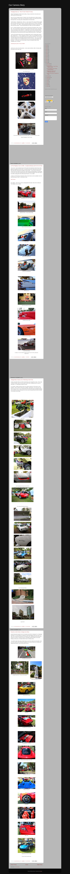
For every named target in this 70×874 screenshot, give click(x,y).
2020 (47, 53)
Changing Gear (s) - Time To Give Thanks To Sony (22, 11)
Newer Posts (14, 864)
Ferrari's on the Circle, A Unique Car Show (20, 632)
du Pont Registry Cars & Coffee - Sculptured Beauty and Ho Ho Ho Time (26, 165)
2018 (47, 56)
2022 (47, 50)
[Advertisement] (26, 154)
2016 (47, 59)
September (49, 77)
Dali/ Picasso (13, 179)
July (47, 80)
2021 (47, 52)
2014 (47, 62)
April (48, 84)
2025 (47, 46)
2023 (47, 49)
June (48, 81)
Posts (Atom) (17, 866)
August (48, 78)
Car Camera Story (17, 5)
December (48, 63)
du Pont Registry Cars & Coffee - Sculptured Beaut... (52, 69)
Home (26, 864)
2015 (47, 60)
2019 (47, 55)
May (47, 83)
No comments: (27, 626)
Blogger (41, 871)
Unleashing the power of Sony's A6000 (18, 43)
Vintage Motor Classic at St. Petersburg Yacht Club (22, 379)
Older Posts (39, 864)
